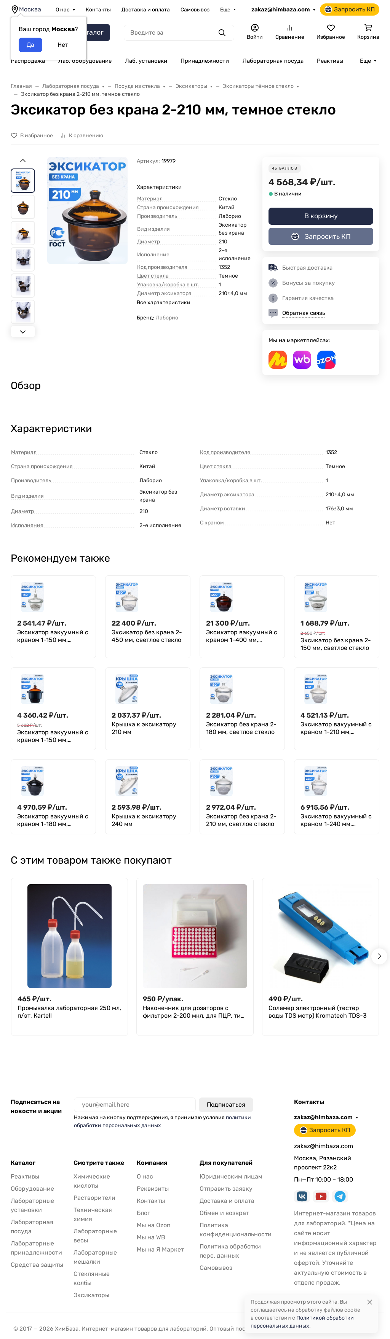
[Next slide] (23, 331)
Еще (225, 9)
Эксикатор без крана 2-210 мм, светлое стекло (241, 820)
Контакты (98, 9)
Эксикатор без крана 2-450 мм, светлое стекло (147, 636)
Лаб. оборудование (85, 60)
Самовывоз (195, 9)
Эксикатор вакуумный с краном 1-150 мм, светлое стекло (52, 636)
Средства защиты (37, 1264)
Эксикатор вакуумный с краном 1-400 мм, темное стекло (241, 636)
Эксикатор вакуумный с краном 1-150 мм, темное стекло (52, 736)
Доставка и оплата (145, 9)
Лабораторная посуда (273, 60)
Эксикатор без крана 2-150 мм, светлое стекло (335, 644)
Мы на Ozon (154, 1225)
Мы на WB (151, 1237)
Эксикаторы (91, 1295)
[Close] (370, 1302)
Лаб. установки (146, 60)
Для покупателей (226, 1163)
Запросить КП (349, 9)
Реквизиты (153, 1188)
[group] (87, 246)
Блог (143, 1213)
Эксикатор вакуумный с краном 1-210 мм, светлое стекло (336, 728)
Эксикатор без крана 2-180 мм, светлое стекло (241, 728)
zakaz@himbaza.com (280, 9)
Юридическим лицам (231, 1176)
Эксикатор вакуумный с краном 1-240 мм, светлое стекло (336, 820)
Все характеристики (163, 302)
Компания (152, 1163)
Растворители (94, 1197)
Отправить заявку (226, 1188)
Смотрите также (99, 1163)
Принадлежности (205, 60)
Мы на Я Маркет (160, 1249)
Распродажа (28, 60)
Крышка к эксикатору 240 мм (144, 820)
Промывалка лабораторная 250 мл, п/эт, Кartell (69, 1011)
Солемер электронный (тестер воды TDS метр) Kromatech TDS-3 (318, 1011)
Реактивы (330, 60)
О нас (63, 9)
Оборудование (32, 1188)
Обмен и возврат (224, 1213)
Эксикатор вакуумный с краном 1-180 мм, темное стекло (52, 820)
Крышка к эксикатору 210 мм (144, 728)
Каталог (23, 1163)
